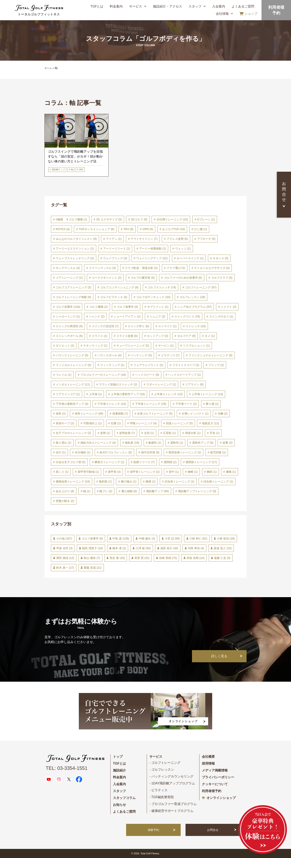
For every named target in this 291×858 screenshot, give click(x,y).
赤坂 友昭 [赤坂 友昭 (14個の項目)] (196, 558)
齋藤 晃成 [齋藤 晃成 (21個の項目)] (93, 567)
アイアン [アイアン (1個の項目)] (113, 238)
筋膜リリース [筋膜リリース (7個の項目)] (144, 462)
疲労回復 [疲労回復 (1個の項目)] (218, 452)
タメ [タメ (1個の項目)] (210, 335)
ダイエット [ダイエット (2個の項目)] (65, 345)
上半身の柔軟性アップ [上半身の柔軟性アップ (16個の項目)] (128, 394)
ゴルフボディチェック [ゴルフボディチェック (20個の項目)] (153, 297)
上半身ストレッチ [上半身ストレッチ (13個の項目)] (168, 394)
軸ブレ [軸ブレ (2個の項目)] (105, 491)
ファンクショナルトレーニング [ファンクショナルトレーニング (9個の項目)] (210, 355)
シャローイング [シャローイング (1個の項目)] (68, 316)
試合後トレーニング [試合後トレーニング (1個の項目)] (218, 481)
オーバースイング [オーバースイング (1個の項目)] (190, 258)
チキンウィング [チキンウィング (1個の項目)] (95, 345)
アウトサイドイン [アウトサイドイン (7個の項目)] (144, 238)
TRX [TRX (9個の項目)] (128, 229)
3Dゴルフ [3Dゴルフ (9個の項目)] (139, 219)
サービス (137, 6)
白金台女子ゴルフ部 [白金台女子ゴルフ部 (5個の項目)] (70, 462)
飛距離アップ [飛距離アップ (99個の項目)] (157, 491)
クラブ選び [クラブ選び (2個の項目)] (176, 268)
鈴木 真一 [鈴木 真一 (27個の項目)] (65, 567)
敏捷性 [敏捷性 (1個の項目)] (154, 442)
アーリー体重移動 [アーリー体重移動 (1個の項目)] (152, 248)
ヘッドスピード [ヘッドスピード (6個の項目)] (147, 374)
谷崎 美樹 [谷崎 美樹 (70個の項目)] (168, 558)
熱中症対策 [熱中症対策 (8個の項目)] (150, 452)
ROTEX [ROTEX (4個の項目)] (63, 229)
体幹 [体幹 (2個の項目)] (61, 413)
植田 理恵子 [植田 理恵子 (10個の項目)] (92, 548)
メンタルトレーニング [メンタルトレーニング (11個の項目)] (73, 384)
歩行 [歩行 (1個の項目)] (61, 452)
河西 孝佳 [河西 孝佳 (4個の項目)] (196, 548)
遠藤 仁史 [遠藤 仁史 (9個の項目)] (222, 558)
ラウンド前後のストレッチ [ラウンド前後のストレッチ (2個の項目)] (118, 384)
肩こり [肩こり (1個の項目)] (62, 471)
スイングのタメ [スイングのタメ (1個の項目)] (221, 316)
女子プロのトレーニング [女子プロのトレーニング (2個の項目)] (73, 433)
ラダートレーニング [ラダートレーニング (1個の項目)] (161, 384)
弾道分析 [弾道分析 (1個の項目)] (192, 433)
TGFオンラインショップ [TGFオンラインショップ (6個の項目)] (96, 229)
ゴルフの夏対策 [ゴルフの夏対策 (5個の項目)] (143, 277)
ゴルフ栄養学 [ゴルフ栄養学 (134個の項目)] (68, 306)
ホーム (48, 68)
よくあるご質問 (243, 6)
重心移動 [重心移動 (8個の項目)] (129, 491)
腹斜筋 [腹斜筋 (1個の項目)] (105, 481)
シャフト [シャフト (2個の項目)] (228, 306)
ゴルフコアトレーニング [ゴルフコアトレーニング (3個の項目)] (73, 287)
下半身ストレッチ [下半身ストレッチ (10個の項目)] (111, 403)
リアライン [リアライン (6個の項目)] (194, 384)
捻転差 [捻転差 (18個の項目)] (132, 442)
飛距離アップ (58, 169)
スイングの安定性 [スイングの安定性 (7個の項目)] (105, 326)
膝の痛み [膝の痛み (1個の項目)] (128, 481)
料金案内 (116, 6)
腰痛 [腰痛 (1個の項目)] (231, 471)
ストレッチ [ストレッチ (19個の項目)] (196, 326)
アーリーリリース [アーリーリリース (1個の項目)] (116, 248)
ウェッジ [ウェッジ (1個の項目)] (183, 248)
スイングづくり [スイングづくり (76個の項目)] (187, 316)
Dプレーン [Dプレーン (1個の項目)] (206, 219)
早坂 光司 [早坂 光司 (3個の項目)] (64, 548)
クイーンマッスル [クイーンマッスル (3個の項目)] (102, 268)
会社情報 (224, 14)
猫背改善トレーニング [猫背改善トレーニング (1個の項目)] (185, 452)
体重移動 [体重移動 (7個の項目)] (120, 413)
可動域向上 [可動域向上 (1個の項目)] (92, 423)
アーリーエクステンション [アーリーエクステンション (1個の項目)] (75, 248)
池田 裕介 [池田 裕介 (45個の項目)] (169, 548)
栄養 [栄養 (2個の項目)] (227, 442)
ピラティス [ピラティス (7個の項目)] (170, 355)
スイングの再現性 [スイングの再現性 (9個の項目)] (69, 326)
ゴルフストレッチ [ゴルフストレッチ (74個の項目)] (162, 287)
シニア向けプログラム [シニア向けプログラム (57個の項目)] (194, 306)
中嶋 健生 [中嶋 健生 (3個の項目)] (147, 538)
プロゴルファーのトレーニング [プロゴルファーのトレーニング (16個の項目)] (103, 374)
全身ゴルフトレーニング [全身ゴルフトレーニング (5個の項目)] (154, 413)
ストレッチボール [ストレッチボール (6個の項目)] (69, 335)
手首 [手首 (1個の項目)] (214, 433)
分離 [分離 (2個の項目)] (223, 413)
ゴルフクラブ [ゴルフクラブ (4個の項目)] (221, 277)
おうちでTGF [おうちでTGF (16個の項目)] (173, 229)
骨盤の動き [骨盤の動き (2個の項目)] (65, 501)
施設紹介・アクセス (167, 6)
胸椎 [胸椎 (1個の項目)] (193, 471)
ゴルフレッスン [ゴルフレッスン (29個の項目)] (192, 297)
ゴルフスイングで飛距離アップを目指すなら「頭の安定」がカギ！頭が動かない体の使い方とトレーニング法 (75, 156)
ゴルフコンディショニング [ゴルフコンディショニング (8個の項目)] (119, 287)
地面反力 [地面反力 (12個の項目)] (210, 423)
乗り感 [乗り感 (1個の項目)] (212, 403)
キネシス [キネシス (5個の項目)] (220, 258)
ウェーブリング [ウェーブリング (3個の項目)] (115, 258)
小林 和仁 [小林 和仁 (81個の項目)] (198, 538)
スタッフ (197, 6)
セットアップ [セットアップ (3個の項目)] (157, 335)
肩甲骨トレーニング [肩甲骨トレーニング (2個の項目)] (145, 471)
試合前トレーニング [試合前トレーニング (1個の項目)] (179, 481)
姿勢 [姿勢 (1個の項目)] (105, 433)
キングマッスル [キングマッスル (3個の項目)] (68, 268)
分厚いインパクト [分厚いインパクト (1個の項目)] (195, 413)
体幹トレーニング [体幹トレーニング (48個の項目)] (89, 413)
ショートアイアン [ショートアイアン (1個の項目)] (127, 316)
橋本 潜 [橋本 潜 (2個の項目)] (119, 548)
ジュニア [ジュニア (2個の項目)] (157, 316)
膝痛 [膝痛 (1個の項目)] (150, 481)
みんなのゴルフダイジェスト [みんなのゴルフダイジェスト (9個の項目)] (76, 238)
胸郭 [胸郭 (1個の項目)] (212, 471)
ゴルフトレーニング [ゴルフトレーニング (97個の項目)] (200, 287)
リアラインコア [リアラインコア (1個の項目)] (68, 394)
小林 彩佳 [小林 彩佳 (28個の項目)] (226, 538)
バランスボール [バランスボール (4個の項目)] (109, 355)
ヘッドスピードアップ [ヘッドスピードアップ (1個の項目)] (184, 374)
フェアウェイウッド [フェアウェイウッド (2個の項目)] (148, 365)
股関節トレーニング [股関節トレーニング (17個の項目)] (201, 462)
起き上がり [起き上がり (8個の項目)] (65, 491)
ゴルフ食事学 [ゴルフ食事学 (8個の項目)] (127, 306)
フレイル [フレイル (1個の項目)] (63, 374)
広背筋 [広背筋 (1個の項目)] (169, 433)
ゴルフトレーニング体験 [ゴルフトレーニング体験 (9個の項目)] (73, 297)
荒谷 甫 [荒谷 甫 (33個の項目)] (117, 558)
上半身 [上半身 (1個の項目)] (95, 394)
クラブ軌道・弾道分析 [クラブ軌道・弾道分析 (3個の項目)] (141, 268)
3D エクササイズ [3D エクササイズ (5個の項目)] (109, 219)
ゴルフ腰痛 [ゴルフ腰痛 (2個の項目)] (98, 306)
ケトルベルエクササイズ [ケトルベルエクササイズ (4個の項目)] (212, 268)
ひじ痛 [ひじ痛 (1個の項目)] (200, 229)
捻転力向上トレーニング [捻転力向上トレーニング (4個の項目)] (98, 442)
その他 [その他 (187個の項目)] (64, 538)
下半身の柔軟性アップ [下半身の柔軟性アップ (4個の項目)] (72, 403)
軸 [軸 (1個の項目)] (86, 491)
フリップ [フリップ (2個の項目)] (216, 365)
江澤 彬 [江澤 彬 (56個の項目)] (143, 548)
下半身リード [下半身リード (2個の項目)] (186, 403)
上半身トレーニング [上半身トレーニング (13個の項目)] (207, 394)
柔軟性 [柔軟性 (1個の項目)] (176, 442)
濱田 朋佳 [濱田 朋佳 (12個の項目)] (65, 558)
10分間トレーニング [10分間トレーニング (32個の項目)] (172, 219)
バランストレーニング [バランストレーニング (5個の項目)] (72, 355)
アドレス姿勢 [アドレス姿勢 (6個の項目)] (177, 238)
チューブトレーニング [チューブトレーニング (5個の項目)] (132, 345)
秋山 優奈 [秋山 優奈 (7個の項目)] (92, 558)
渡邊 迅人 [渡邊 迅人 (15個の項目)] (223, 548)
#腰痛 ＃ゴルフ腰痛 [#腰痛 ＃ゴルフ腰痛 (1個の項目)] (71, 219)
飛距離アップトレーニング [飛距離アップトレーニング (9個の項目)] (197, 491)
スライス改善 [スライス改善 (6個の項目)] (127, 335)
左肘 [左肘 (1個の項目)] (149, 433)
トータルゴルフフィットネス (39, 14)
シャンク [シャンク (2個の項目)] (96, 316)
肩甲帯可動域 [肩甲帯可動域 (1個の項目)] (88, 471)
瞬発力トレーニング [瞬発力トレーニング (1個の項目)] (109, 462)
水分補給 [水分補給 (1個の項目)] (82, 452)
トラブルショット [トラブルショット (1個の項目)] (196, 345)
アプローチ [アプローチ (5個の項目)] (206, 238)
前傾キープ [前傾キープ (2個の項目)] (65, 423)
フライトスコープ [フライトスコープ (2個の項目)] (185, 365)
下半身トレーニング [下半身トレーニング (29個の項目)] (150, 403)
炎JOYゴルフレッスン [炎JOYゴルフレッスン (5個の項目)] (115, 452)
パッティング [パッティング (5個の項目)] (141, 355)
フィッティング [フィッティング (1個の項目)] (112, 365)
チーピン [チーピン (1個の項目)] (166, 345)
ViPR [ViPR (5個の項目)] (147, 229)
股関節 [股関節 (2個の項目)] (170, 462)
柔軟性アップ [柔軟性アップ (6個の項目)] (202, 442)
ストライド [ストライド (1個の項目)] (167, 326)
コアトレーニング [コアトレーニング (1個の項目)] (69, 277)
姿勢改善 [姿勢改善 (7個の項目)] (127, 433)
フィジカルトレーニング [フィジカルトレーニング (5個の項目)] (73, 365)
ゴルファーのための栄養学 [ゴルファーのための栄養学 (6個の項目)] (183, 277)
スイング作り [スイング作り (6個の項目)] (138, 326)
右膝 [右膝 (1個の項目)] (116, 423)
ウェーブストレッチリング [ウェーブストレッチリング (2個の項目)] (75, 258)
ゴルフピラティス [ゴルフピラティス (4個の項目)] (113, 297)
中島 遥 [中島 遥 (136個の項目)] (120, 538)
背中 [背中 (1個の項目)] (174, 471)
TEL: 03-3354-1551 (67, 768)
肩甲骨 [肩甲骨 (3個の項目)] (114, 471)
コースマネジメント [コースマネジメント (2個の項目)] (106, 277)
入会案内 (218, 6)
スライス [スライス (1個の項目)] (99, 335)
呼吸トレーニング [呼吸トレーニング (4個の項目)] (143, 423)
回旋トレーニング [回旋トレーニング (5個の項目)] (179, 423)
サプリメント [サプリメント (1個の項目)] (157, 306)
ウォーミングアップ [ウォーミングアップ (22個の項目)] (152, 258)
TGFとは (96, 6)
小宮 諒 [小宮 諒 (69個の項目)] (172, 538)
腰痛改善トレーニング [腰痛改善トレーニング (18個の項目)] (73, 481)
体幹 (81, 169)
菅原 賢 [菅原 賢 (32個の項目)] (142, 558)
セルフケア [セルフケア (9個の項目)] (186, 335)
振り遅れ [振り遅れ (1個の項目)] (63, 442)
